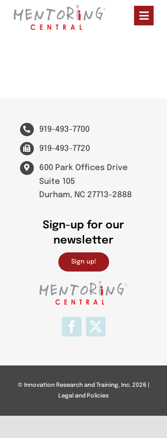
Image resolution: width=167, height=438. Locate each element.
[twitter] (96, 327)
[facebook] (71, 327)
